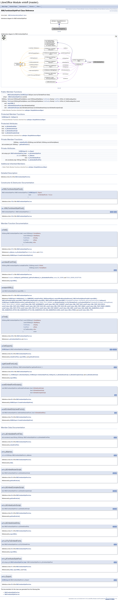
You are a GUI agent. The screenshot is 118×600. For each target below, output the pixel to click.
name (55, 277)
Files (38, 6)
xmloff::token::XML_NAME (81, 308)
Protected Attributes (94, 9)
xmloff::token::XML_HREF (66, 308)
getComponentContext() (92, 300)
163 (12, 216)
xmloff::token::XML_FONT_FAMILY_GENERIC (98, 306)
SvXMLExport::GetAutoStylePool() (39, 374)
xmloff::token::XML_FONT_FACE (74, 304)
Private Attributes (113, 9)
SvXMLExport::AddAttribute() (16, 298)
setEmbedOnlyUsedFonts (14, 105)
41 (11, 566)
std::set (19, 155)
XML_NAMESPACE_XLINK (53, 310)
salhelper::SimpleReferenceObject (34, 110)
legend (59, 31)
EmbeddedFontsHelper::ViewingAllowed (101, 302)
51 (11, 531)
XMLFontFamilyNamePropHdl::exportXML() (85, 298)
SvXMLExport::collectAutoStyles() (20, 374)
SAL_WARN (60, 277)
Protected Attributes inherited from (21, 135)
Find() (24, 569)
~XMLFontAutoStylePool (14, 97)
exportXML (11, 103)
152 (12, 201)
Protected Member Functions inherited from (23, 119)
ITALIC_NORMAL (48, 302)
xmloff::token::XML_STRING (68, 310)
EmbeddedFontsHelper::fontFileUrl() (75, 300)
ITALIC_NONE (39, 302)
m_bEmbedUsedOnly (10, 126)
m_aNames (31, 155)
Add (9, 99)
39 (11, 584)
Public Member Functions (71, 9)
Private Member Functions (103, 9)
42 (11, 459)
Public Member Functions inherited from (22, 110)
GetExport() (17, 277)
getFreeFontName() (34, 277)
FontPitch (57, 99)
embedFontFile (23, 142)
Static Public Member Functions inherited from (24, 167)
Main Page (4, 6)
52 (11, 513)
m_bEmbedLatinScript (11, 128)
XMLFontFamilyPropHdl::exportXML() (12, 300)
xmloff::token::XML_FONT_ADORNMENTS (32, 304)
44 (11, 442)
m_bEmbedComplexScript (12, 133)
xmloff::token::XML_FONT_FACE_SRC (35, 306)
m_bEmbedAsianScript (11, 130)
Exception (11, 277)
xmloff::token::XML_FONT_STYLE (30, 308)
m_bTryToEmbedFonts (34, 157)
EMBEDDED (30, 298)
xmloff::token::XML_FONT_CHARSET (54, 304)
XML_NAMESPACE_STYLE (24, 310)
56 (11, 353)
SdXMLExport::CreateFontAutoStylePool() (21, 255)
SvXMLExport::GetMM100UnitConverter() (13, 302)
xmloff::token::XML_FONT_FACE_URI (56, 306)
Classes (32, 6)
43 (11, 548)
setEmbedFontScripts (13, 107)
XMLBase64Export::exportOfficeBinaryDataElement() (58, 298)
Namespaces (23, 6)
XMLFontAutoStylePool (14, 94)
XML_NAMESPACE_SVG (38, 310)
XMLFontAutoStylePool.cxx (24, 201)
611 (12, 274)
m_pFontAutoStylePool (34, 153)
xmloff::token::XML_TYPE (86, 310)
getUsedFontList (23, 144)
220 (12, 336)
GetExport (14, 117)
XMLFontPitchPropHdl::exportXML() (55, 300)
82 (11, 399)
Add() (11, 462)
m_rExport (31, 151)
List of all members (114, 10)
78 (11, 417)
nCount (30, 252)
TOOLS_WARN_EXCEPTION (73, 277)
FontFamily (46, 99)
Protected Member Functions (83, 9)
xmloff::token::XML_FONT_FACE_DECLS (94, 304)
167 (12, 249)
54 (11, 495)
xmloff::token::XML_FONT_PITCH (11, 308)
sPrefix (41, 252)
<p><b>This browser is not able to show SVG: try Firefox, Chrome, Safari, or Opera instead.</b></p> (59, 25)
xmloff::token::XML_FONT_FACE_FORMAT (13, 306)
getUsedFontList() (30, 302)
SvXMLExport (24, 94)
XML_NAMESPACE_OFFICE (9, 310)
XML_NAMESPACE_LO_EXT (96, 308)
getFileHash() (24, 277)
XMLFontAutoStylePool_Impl (18, 153)
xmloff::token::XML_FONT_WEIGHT (49, 308)
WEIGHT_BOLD (6, 304)
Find (9, 101)
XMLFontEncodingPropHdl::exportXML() (34, 300)
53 (11, 477)
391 (12, 295)
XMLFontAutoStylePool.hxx (17, 15)
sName (34, 252)
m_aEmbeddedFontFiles (34, 160)
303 (12, 371)
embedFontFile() (38, 298)
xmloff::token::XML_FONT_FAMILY (76, 306)
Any (26, 298)
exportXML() (13, 280)
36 (10, 177)
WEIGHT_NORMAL (16, 304)
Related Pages (13, 6)
